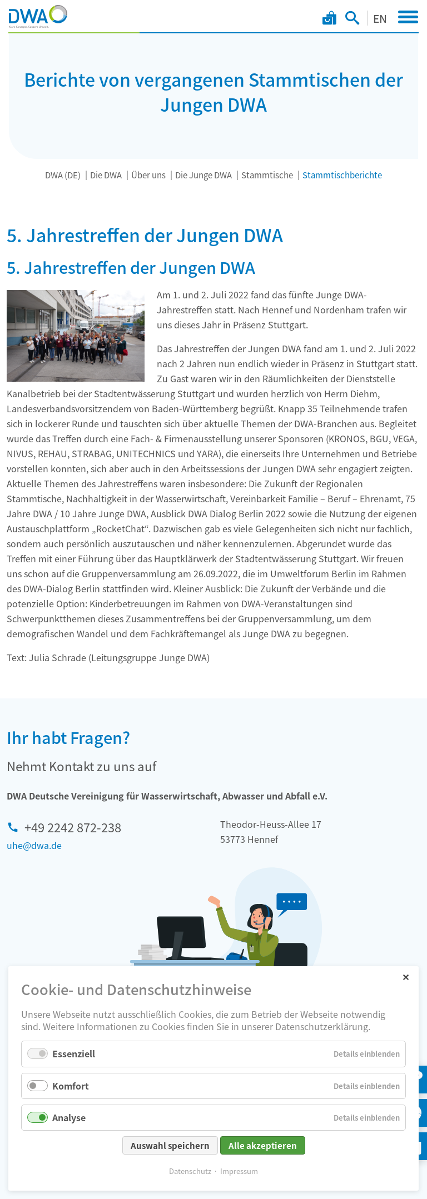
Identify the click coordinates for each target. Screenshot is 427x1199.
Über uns (148, 175)
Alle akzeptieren (263, 1147)
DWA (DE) (63, 175)
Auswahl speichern (170, 1147)
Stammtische (267, 175)
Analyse (69, 1119)
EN (380, 18)
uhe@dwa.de (34, 845)
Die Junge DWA (203, 175)
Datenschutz (190, 1173)
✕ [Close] (405, 978)
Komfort (70, 1087)
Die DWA (106, 175)
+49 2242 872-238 (72, 827)
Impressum (239, 1173)
